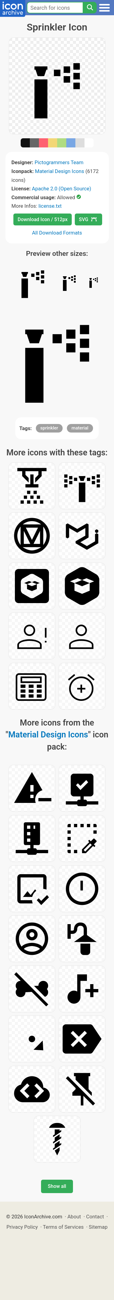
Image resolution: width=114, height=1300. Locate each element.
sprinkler (49, 428)
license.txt (49, 206)
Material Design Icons (59, 171)
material (79, 428)
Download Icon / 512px (42, 219)
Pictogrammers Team (59, 162)
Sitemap (98, 1227)
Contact (95, 1216)
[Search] (90, 7)
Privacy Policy (22, 1227)
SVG (88, 219)
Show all (57, 1186)
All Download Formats (57, 233)
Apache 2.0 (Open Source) (61, 188)
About (74, 1216)
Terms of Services (63, 1227)
